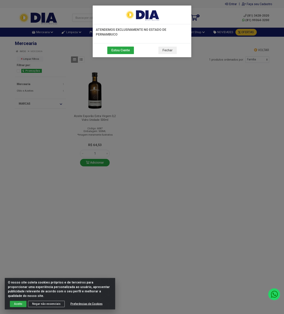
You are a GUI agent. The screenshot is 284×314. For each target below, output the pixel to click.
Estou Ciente (120, 50)
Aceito (18, 305)
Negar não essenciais (46, 305)
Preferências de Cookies (86, 305)
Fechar (168, 50)
